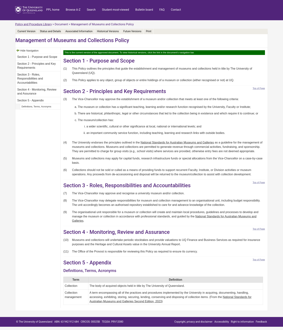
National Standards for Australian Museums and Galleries (177, 142)
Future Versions (132, 31)
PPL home (52, 9)
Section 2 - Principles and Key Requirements (36, 65)
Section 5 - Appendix (30, 100)
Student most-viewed (115, 9)
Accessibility (221, 321)
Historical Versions (108, 31)
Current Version (26, 31)
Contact (176, 9)
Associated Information (78, 31)
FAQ (162, 9)
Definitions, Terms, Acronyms (36, 106)
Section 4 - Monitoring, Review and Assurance (36, 91)
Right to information (242, 321)
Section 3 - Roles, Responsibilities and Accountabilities (30, 78)
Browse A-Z (73, 9)
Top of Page (259, 88)
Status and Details (50, 31)
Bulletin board (144, 9)
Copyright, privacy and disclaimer (193, 321)
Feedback (261, 321)
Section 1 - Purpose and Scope (37, 56)
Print (148, 31)
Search (91, 9)
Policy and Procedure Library (33, 24)
